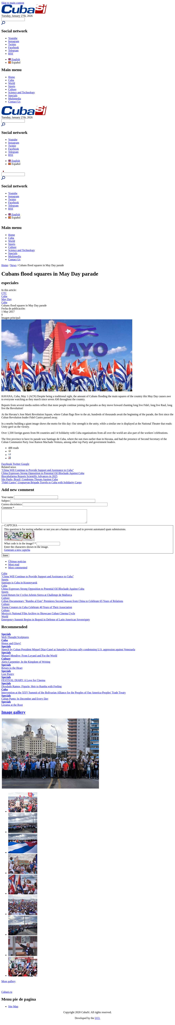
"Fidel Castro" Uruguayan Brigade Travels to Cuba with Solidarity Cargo (41, 482)
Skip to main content (12, 2)
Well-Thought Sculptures (15, 639)
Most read (13, 567)
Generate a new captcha (17, 552)
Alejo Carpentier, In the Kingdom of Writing (25, 664)
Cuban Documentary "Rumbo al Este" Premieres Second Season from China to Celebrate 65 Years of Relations (62, 603)
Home (11, 77)
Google (25, 463)
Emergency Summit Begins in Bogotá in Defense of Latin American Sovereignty (45, 622)
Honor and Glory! (11, 645)
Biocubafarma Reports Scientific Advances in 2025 (29, 476)
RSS (10, 53)
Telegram (13, 50)
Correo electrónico (12, 504)
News (13, 265)
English (14, 59)
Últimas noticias (17, 564)
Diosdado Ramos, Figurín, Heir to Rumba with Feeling (31, 688)
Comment (7, 507)
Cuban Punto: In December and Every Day (24, 701)
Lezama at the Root (12, 707)
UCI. (97, 1020)
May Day (6, 299)
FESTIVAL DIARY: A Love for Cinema (23, 682)
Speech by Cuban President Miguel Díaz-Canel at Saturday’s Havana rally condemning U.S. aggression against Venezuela (68, 652)
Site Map (13, 1009)
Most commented (17, 570)
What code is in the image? (20, 546)
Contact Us (14, 101)
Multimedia (14, 98)
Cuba (11, 80)
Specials (12, 95)
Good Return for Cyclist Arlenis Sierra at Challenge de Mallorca (36, 597)
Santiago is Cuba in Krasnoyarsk (19, 585)
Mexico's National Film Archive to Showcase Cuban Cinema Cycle (38, 615)
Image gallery (13, 714)
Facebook (13, 47)
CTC (4, 293)
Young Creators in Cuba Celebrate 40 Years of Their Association (36, 609)
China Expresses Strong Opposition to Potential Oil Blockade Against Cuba (42, 473)
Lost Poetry (7, 676)
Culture (12, 89)
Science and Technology (21, 92)
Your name (7, 497)
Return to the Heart (11, 670)
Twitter (12, 44)
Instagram (13, 41)
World (11, 83)
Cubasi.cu (6, 994)
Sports (11, 86)
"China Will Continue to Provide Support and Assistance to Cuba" (37, 470)
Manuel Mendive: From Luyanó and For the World (29, 658)
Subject (5, 500)
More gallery (8, 983)
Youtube (12, 38)
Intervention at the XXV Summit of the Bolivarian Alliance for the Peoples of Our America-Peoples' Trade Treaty (63, 695)
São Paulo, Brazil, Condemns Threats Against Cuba (29, 479)
